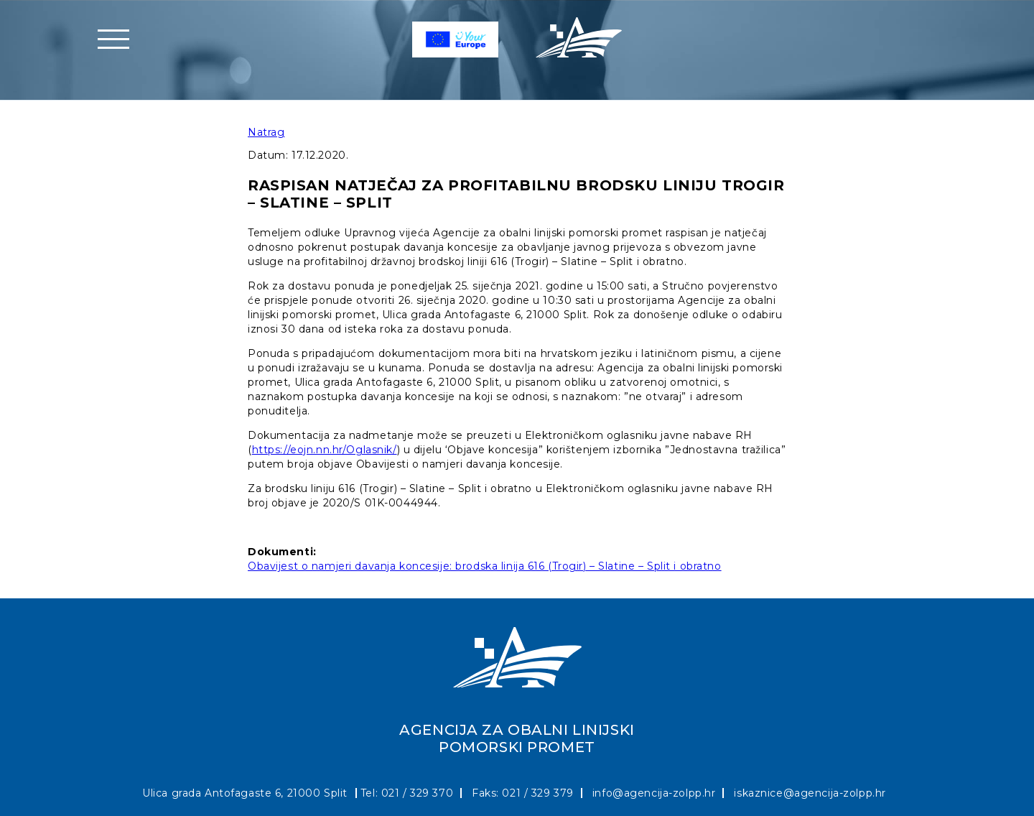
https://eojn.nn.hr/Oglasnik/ (324, 449)
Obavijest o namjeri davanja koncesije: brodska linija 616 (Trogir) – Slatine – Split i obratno (485, 566)
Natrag (266, 132)
